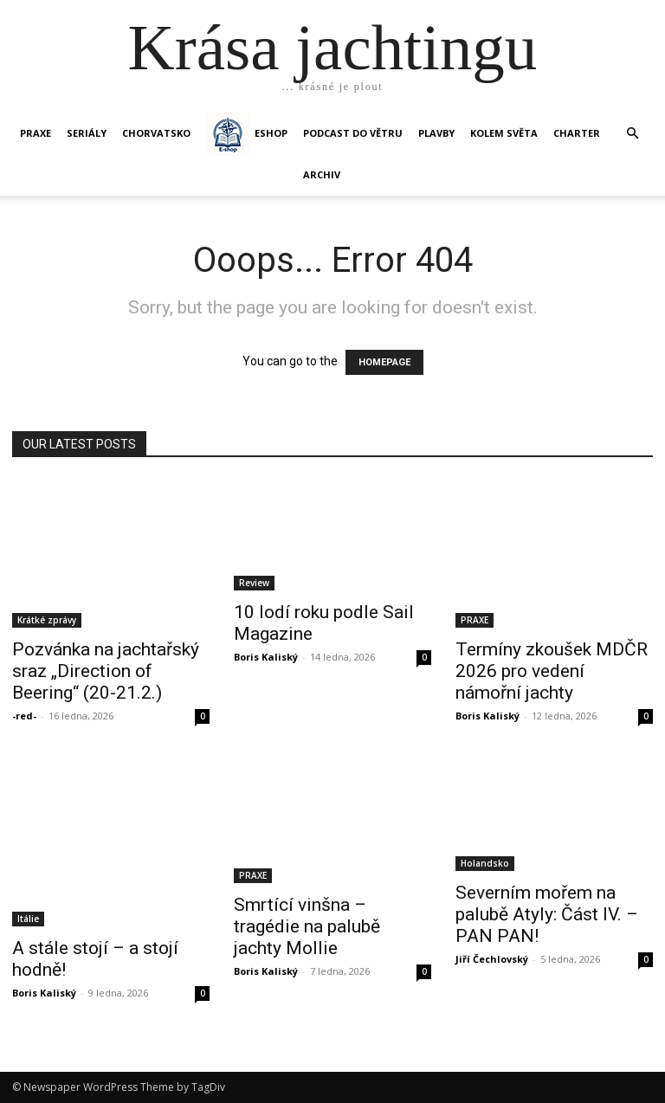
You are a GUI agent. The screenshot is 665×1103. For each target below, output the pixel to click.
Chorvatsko (156, 132)
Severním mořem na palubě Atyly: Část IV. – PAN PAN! (546, 914)
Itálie (28, 919)
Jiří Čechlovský (491, 958)
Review (254, 583)
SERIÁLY (87, 132)
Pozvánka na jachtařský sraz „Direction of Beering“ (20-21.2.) (105, 671)
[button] (632, 134)
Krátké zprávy (46, 620)
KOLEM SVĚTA (504, 132)
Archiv (321, 174)
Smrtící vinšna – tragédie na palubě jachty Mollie (307, 926)
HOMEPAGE (384, 362)
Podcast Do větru (353, 132)
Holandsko (485, 863)
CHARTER (576, 132)
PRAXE (35, 132)
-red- (24, 715)
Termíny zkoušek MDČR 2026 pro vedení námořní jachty (551, 671)
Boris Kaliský (266, 656)
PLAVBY (436, 132)
